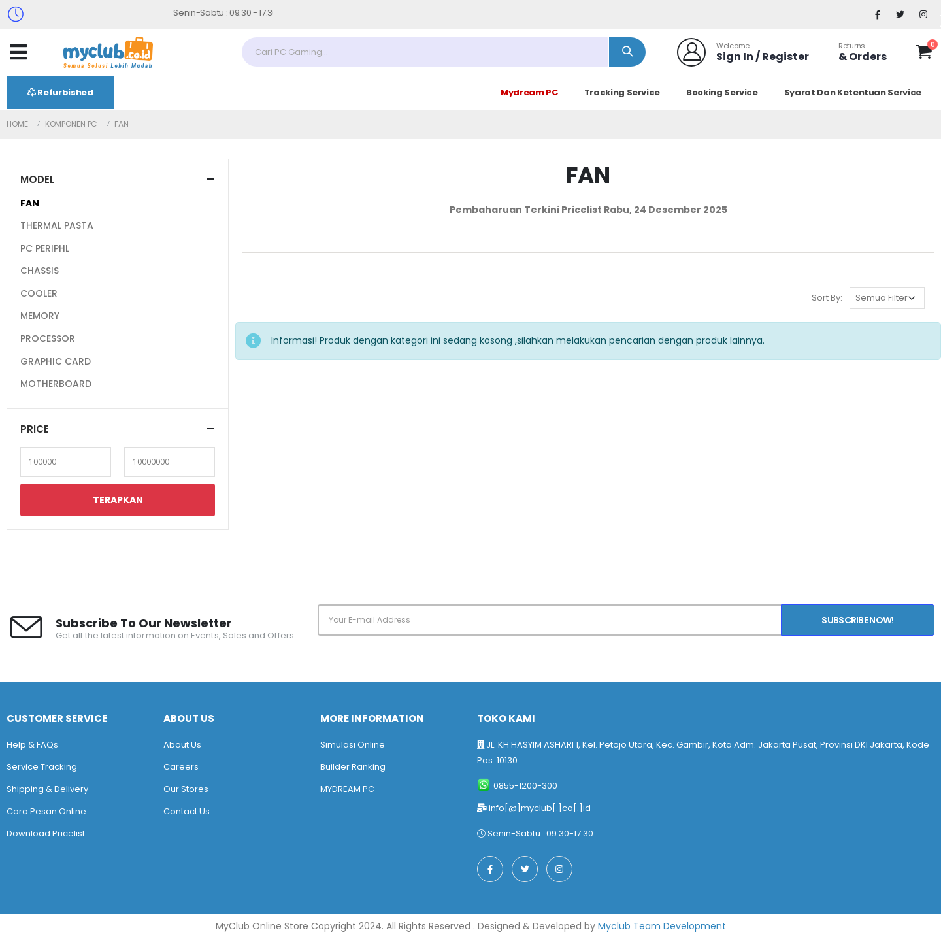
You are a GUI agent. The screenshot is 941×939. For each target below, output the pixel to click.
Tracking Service (622, 92)
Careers (181, 767)
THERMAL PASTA (56, 225)
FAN (29, 203)
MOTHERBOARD (55, 383)
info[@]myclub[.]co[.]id (540, 808)
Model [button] (37, 179)
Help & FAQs (32, 744)
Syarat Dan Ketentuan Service (852, 92)
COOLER (39, 293)
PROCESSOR (47, 338)
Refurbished (60, 92)
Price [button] (34, 429)
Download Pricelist (46, 833)
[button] (924, 54)
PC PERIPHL (44, 248)
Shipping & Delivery (47, 789)
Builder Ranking (353, 767)
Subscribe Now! (857, 620)
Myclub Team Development (662, 925)
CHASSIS (39, 270)
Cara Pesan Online (46, 811)
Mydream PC (529, 92)
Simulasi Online (352, 744)
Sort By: (827, 297)
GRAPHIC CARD (55, 361)
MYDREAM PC (347, 789)
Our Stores (185, 789)
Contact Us (186, 811)
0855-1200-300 (525, 786)
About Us (182, 744)
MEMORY (39, 315)
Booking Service (722, 92)
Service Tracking (42, 767)
